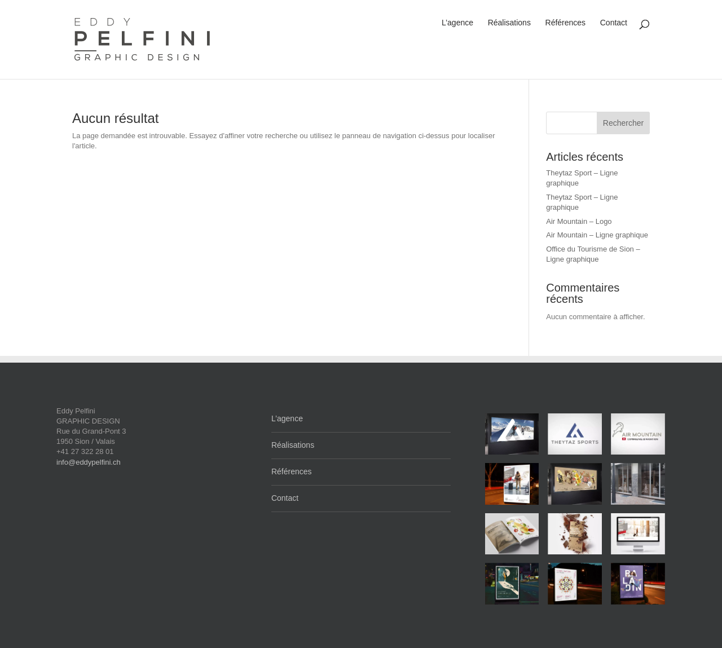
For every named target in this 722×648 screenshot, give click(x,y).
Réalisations (509, 22)
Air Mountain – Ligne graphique (597, 235)
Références (565, 22)
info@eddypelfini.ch (88, 462)
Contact (613, 22)
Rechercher (623, 122)
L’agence (457, 22)
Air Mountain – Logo (578, 221)
